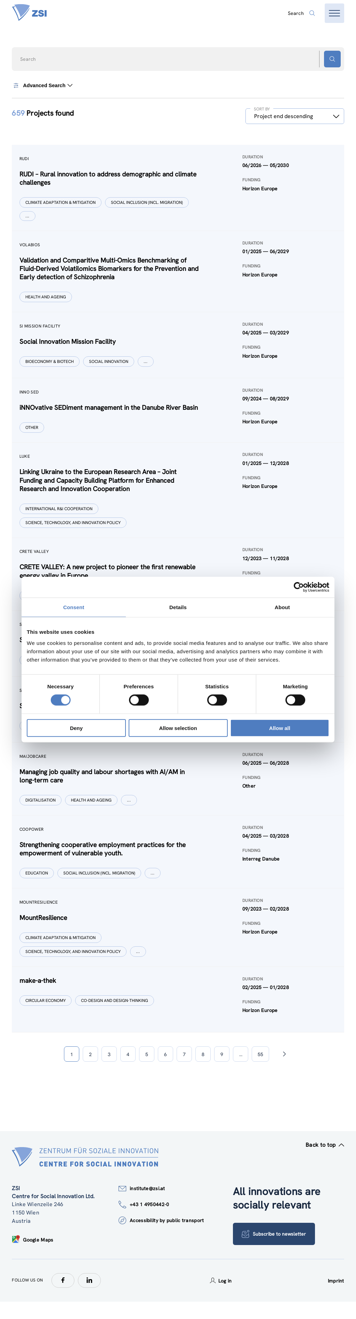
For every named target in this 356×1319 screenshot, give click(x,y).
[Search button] (332, 59)
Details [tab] (178, 607)
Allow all (279, 728)
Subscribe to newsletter (274, 1251)
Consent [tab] (73, 607)
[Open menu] (334, 13)
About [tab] (282, 607)
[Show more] (28, 217)
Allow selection (178, 728)
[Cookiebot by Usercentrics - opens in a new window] (298, 587)
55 (260, 1072)
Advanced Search (42, 85)
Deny (76, 728)
